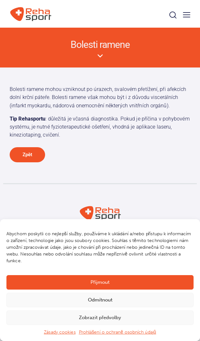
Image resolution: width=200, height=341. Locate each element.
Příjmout (100, 282)
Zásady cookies (59, 332)
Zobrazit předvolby (100, 317)
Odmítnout (100, 300)
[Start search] (173, 15)
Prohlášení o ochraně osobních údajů (117, 332)
